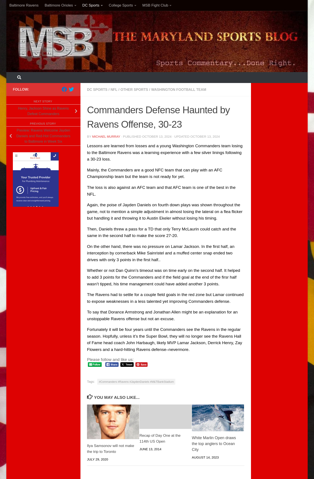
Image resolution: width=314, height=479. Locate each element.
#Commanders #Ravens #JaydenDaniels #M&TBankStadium (136, 381)
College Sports (121, 5)
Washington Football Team (183, 89)
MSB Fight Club (155, 5)
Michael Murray (106, 136)
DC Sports (90, 5)
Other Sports (136, 89)
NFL (115, 89)
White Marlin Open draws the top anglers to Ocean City (214, 443)
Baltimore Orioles (59, 5)
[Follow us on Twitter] (71, 89)
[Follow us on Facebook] (64, 89)
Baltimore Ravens (24, 5)
